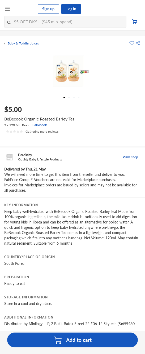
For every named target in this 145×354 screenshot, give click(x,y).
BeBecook (39, 125)
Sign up (48, 9)
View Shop (130, 157)
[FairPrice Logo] (24, 9)
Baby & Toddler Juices (23, 43)
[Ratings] (32, 131)
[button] (138, 43)
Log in (71, 9)
